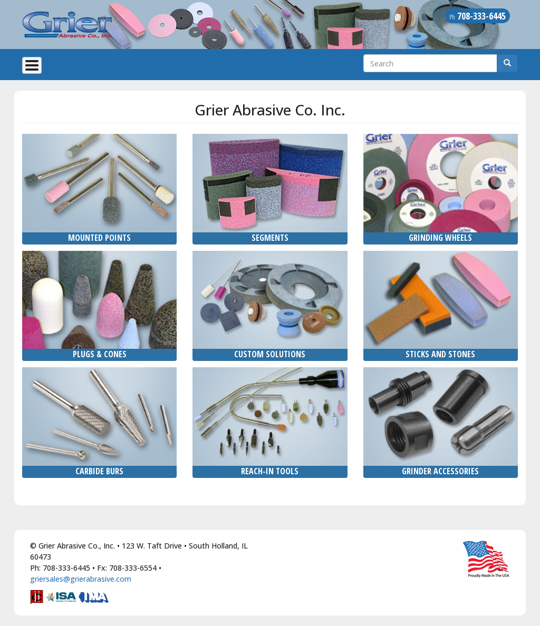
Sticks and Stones (440, 354)
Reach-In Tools (269, 471)
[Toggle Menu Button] (32, 65)
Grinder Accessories (440, 471)
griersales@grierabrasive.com (80, 579)
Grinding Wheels (440, 237)
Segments (270, 237)
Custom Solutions (269, 354)
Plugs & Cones (100, 354)
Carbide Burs (99, 471)
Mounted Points (99, 237)
